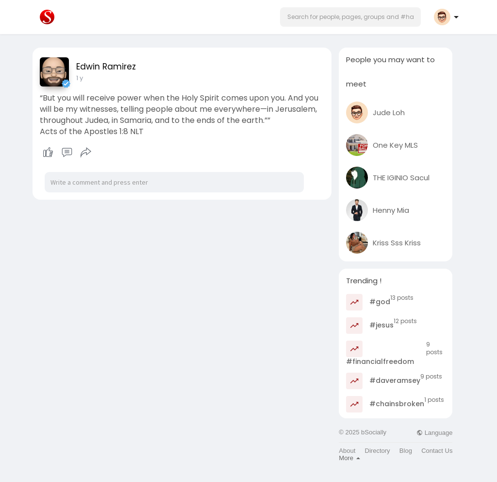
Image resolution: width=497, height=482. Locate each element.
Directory (377, 451)
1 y (79, 78)
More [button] (349, 458)
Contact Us (436, 451)
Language (434, 433)
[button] (350, 17)
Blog (405, 451)
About (347, 451)
